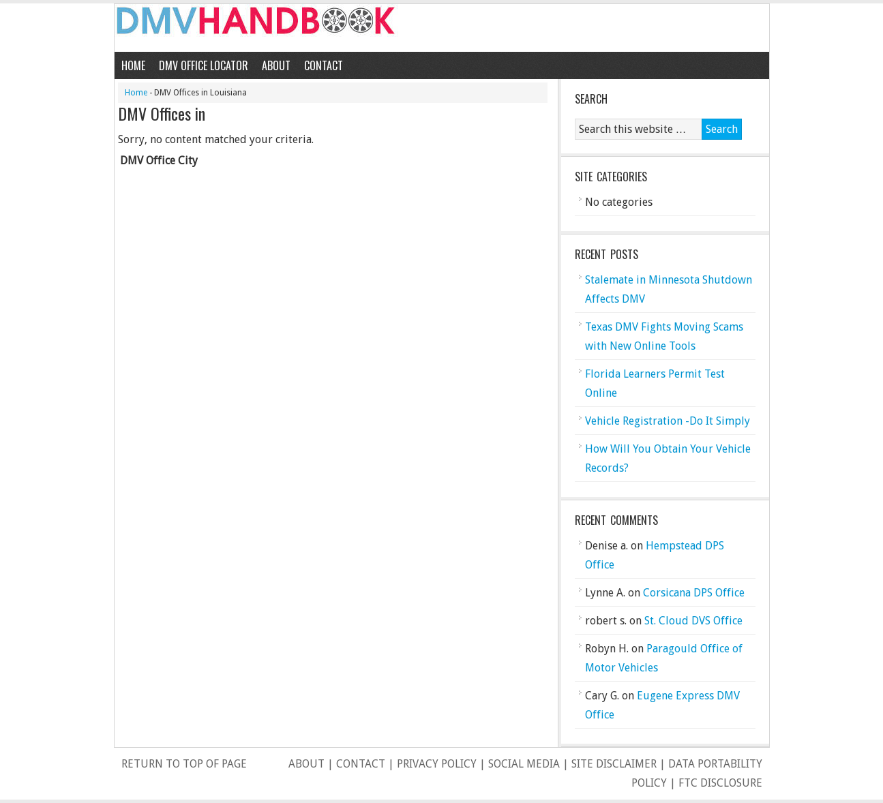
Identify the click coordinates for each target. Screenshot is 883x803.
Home (133, 65)
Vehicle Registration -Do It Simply (667, 420)
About (276, 65)
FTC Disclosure (720, 782)
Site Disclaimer (614, 763)
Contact (323, 65)
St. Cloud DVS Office (693, 620)
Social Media (524, 763)
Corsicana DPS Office (694, 592)
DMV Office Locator (203, 65)
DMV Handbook (442, 28)
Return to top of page (184, 763)
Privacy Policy (437, 763)
